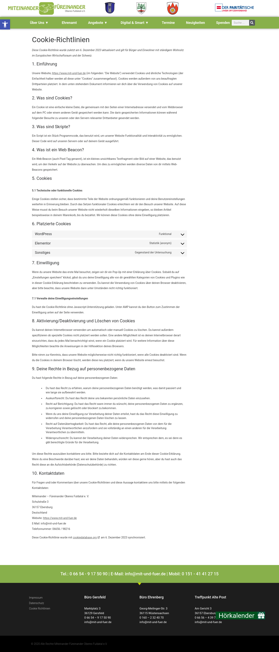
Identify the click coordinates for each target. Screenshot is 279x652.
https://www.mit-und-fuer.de (69, 73)
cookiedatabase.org (85, 537)
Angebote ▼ (98, 23)
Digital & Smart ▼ (136, 23)
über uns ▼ (40, 23)
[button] (5, 24)
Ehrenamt (69, 23)
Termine (168, 23)
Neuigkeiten (195, 23)
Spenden (223, 23)
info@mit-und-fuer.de (97, 622)
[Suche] (252, 23)
